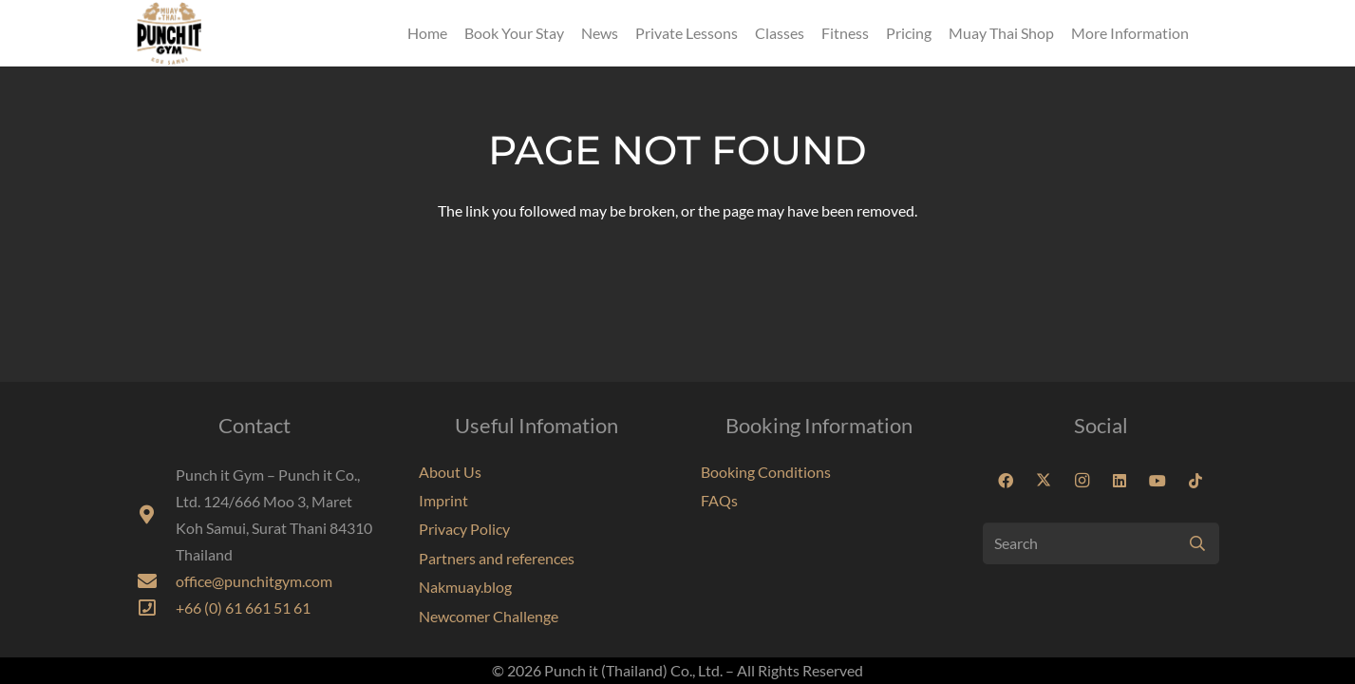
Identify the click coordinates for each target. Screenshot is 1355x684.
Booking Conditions (766, 472)
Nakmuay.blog (465, 587)
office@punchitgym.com (254, 581)
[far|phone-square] (156, 608)
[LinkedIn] (1120, 481)
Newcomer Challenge (488, 616)
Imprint (443, 500)
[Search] (1101, 543)
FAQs (719, 500)
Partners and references (496, 558)
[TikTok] (1195, 481)
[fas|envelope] (156, 581)
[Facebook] (1006, 481)
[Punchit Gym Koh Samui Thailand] (169, 33)
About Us (450, 472)
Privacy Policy (464, 529)
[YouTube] (1157, 481)
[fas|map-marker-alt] (156, 514)
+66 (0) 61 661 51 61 (243, 607)
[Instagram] (1082, 481)
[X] (1044, 481)
